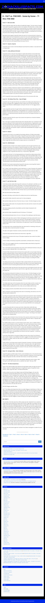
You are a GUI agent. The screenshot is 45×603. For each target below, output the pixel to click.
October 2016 (6, 506)
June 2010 (5, 539)
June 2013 (5, 520)
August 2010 (6, 537)
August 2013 (6, 517)
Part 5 (26, 434)
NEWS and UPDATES (8, 570)
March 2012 (6, 524)
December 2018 (7, 494)
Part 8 (37, 434)
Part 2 (14, 434)
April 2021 (5, 489)
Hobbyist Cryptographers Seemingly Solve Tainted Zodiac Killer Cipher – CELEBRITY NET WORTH (22, 561)
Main (5, 569)
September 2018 (7, 497)
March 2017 (6, 504)
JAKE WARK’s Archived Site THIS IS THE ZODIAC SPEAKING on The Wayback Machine (20, 481)
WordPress (23, 601)
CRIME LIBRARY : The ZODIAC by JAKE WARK (12, 479)
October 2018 (6, 496)
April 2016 (5, 508)
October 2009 (6, 542)
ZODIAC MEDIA (7, 577)
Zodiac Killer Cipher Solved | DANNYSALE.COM (13, 550)
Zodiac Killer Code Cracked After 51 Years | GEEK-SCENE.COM (15, 556)
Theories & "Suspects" (8, 572)
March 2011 (6, 530)
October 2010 (6, 534)
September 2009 (7, 544)
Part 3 (18, 434)
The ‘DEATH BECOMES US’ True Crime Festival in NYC (14, 448)
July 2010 (5, 538)
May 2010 (5, 541)
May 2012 (5, 523)
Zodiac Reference (7, 580)
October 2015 (6, 510)
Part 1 (10, 434)
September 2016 (7, 507)
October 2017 (6, 503)
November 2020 (7, 492)
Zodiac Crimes (6, 576)
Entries (6, 588)
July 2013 (5, 518)
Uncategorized (6, 573)
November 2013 (7, 514)
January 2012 (6, 525)
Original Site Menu (7, 482)
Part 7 (33, 434)
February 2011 (6, 531)
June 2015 (5, 511)
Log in (5, 587)
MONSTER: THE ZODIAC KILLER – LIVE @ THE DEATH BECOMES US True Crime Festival (20, 453)
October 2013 (6, 515)
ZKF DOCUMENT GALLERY (9, 461)
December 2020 (7, 490)
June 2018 (5, 499)
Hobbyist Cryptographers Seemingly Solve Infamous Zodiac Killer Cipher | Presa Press (20, 558)
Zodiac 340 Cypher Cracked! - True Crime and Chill (13, 553)
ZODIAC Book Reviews (8, 575)
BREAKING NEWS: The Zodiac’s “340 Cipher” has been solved (15, 450)
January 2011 (6, 532)
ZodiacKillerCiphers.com (8, 470)
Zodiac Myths (6, 579)
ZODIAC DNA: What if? (8, 451)
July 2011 (5, 527)
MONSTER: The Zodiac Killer (9, 454)
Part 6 (30, 434)
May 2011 (5, 528)
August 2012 (6, 521)
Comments (7, 590)
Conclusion (5, 436)
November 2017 (7, 501)
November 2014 (7, 513)
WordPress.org (6, 591)
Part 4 (22, 434)
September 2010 (7, 535)
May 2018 (5, 500)
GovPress (17, 601)
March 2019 (6, 493)
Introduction (5, 434)
